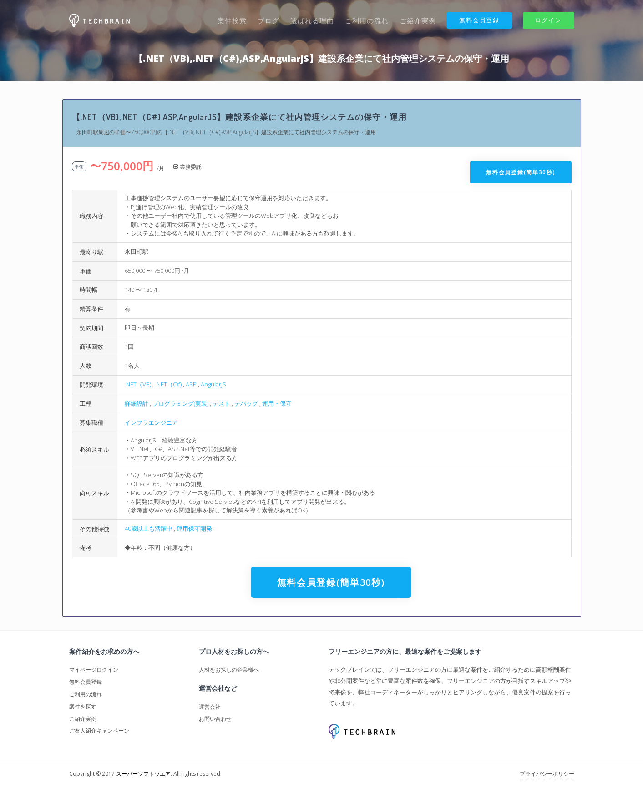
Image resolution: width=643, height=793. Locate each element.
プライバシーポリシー (547, 774)
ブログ (268, 20)
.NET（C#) (168, 384)
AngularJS (213, 384)
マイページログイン (93, 669)
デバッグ (246, 403)
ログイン (548, 20)
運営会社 (210, 707)
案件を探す (82, 706)
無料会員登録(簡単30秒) (520, 172)
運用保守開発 (194, 528)
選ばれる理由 (312, 20)
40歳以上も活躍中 (148, 528)
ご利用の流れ (367, 20)
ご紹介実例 (418, 20)
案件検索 (232, 20)
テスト (221, 403)
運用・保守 (277, 403)
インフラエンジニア (151, 422)
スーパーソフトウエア (143, 774)
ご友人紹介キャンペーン (99, 730)
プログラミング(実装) (180, 403)
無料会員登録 (479, 20)
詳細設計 (136, 403)
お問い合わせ (215, 719)
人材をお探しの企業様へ (229, 669)
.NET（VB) (138, 384)
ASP (191, 384)
